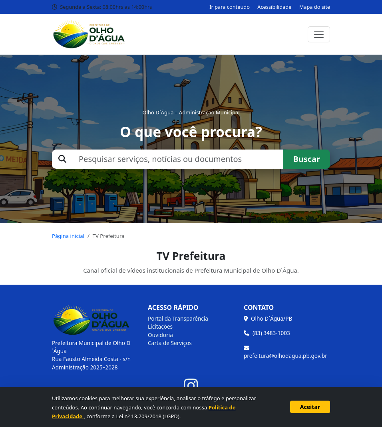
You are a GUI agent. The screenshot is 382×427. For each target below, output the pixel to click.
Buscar (306, 159)
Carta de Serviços (170, 343)
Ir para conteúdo (229, 6)
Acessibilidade (274, 6)
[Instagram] (191, 386)
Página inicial (68, 235)
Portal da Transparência (178, 318)
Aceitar (310, 407)
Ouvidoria (160, 335)
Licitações (160, 326)
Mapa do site (314, 6)
